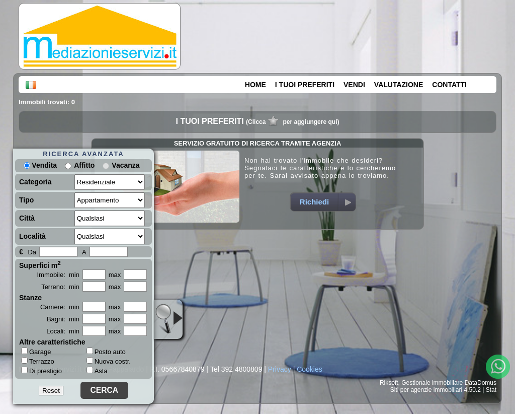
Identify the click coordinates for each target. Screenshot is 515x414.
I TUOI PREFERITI (304, 85)
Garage (36, 352)
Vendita (40, 165)
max (115, 275)
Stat (491, 389)
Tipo (26, 200)
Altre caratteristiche (52, 342)
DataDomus (480, 382)
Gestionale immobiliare (432, 382)
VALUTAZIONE (398, 85)
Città (27, 218)
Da (32, 252)
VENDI (354, 85)
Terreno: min (60, 287)
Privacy (279, 369)
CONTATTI (449, 85)
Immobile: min (58, 275)
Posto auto (106, 352)
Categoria (35, 182)
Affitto (84, 165)
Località (32, 236)
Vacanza (125, 165)
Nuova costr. (109, 361)
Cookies (309, 369)
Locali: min (62, 331)
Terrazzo (37, 361)
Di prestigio (41, 371)
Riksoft (389, 382)
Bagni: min (63, 319)
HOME (255, 85)
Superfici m (40, 264)
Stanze (30, 298)
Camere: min (59, 307)
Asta (97, 371)
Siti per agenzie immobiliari (426, 389)
